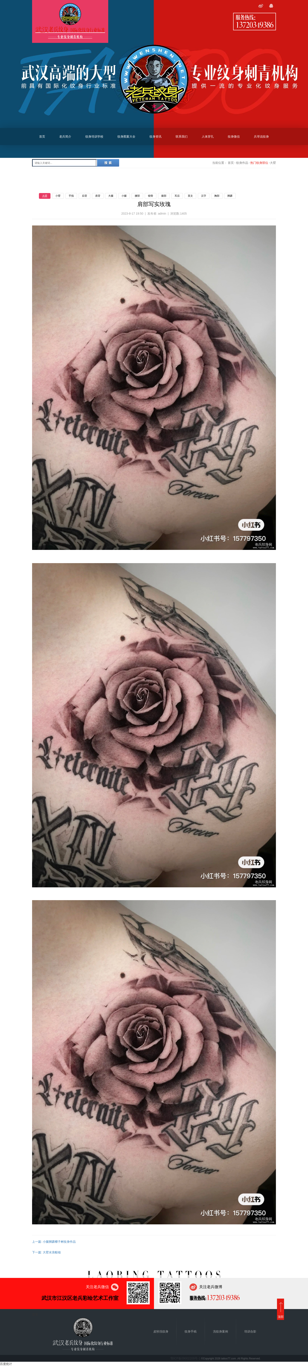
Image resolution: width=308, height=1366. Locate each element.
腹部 (163, 195)
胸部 (216, 195)
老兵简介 (65, 136)
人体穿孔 (208, 136)
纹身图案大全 (126, 136)
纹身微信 (234, 136)
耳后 (177, 195)
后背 (84, 195)
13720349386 (254, 24)
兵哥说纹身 (261, 136)
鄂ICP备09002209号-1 (185, 1358)
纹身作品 (242, 162)
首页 (42, 136)
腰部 (137, 195)
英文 (190, 195)
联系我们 (182, 136)
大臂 (44, 195)
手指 (71, 195)
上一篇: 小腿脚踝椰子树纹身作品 (54, 1241)
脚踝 (229, 195)
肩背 (97, 195)
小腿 (124, 195)
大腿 (110, 195)
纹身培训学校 (94, 136)
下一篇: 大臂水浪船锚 (46, 1252)
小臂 (58, 195)
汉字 (203, 195)
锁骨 (150, 195)
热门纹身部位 (259, 162)
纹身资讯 (155, 136)
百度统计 (6, 1364)
